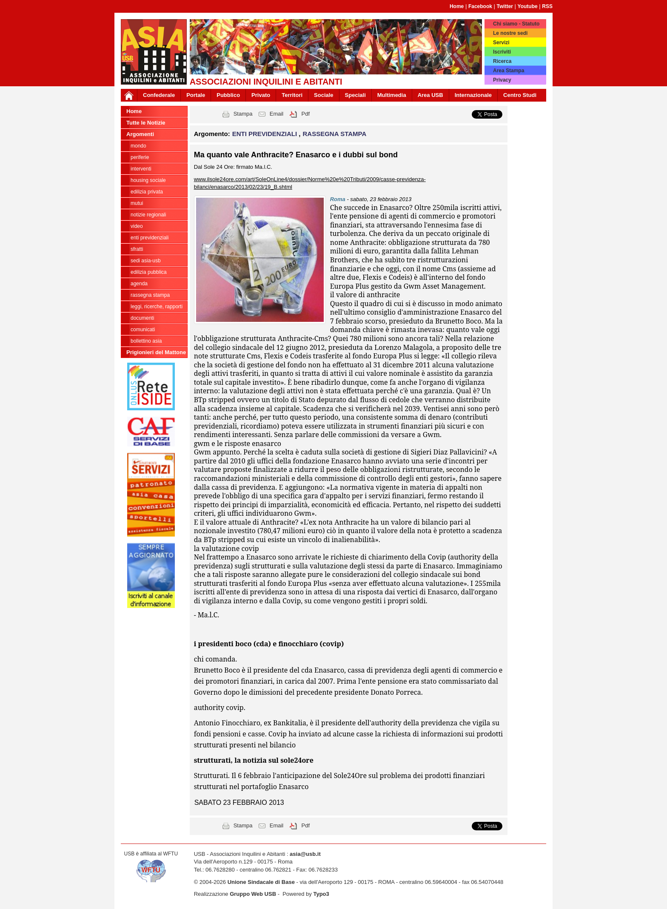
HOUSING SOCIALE (148, 180)
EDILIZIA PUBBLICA (149, 272)
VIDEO (137, 226)
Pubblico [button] (228, 95)
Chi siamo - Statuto (516, 24)
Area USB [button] (430, 95)
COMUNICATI (143, 329)
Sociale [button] (324, 95)
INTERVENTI (141, 169)
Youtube (528, 6)
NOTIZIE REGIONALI (148, 215)
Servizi (501, 42)
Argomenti (140, 134)
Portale (195, 95)
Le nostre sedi (510, 33)
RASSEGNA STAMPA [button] (335, 133)
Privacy (502, 80)
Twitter (505, 6)
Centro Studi (519, 95)
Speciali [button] (355, 95)
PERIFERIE (140, 157)
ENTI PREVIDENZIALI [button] (265, 133)
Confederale (159, 95)
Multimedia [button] (391, 95)
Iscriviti (502, 52)
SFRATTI (137, 249)
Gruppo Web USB (253, 894)
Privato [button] (260, 95)
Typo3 (321, 894)
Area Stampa (508, 71)
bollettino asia (146, 341)
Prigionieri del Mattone (156, 352)
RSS (547, 6)
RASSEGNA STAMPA (150, 295)
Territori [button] (292, 95)
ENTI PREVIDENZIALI (149, 238)
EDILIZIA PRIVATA (147, 192)
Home (457, 6)
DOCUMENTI (142, 318)
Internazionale (473, 95)
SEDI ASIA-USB (146, 261)
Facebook (480, 6)
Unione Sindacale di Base (261, 882)
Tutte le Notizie (145, 122)
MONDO (138, 146)
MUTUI (137, 203)
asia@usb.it (305, 854)
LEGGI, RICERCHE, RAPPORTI (156, 307)
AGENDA (139, 284)
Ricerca (502, 61)
